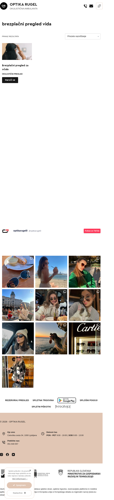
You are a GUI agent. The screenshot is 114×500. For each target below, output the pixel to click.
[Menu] (99, 6)
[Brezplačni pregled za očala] (17, 51)
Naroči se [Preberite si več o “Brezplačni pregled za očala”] (10, 80)
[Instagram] (1, 454)
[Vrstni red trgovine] (82, 36)
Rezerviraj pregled (17, 400)
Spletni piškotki (41, 406)
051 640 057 (12, 444)
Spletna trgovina (43, 400)
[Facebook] (7, 454)
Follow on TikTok (92, 231)
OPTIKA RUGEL (23, 4)
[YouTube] (13, 454)
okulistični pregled (12, 74)
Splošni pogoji (88, 400)
